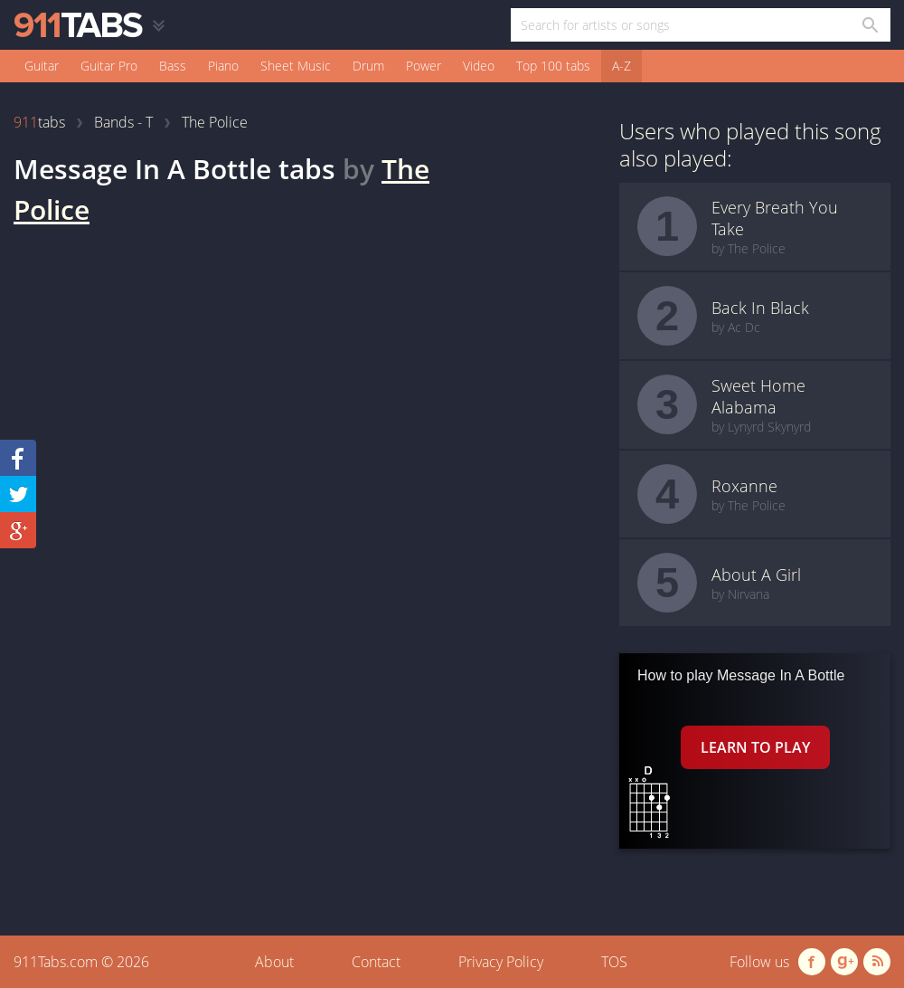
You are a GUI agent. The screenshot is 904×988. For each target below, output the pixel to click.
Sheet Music (295, 65)
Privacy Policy (500, 962)
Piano (223, 65)
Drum (368, 65)
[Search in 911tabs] (869, 25)
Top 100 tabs (553, 65)
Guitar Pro (108, 65)
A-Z (621, 65)
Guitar (41, 65)
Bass (172, 65)
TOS (614, 962)
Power (423, 65)
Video (478, 65)
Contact (376, 962)
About (274, 962)
